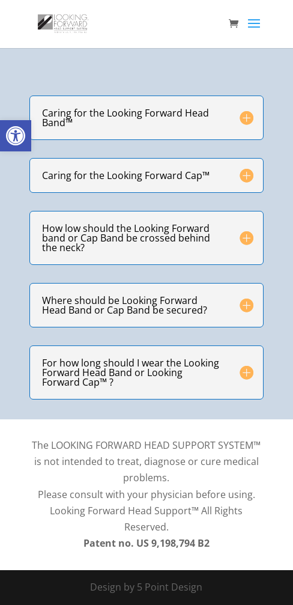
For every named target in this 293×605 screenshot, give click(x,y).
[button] (15, 135)
